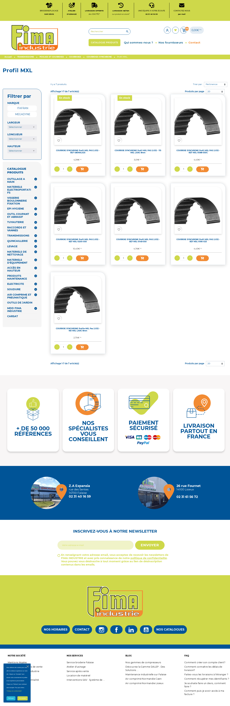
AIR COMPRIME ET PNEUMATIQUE (19, 302)
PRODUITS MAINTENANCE (17, 283)
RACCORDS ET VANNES (16, 235)
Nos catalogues (170, 636)
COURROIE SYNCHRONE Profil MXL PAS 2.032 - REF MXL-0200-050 (78, 247)
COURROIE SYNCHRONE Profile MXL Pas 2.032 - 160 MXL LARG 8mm (78, 336)
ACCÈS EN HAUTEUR (13, 275)
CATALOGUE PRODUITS (16, 176)
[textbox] (22, 133)
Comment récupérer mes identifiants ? (206, 685)
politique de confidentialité (148, 564)
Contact (82, 636)
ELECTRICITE (15, 290)
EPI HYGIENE (15, 214)
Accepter (22, 698)
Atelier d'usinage (76, 673)
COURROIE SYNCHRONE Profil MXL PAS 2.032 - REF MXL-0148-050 (138, 247)
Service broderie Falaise (80, 668)
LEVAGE (12, 252)
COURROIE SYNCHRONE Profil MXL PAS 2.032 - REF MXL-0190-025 (198, 247)
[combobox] (22, 133)
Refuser (11, 698)
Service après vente (78, 677)
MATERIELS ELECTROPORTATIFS (19, 196)
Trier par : (198, 90)
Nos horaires (55, 636)
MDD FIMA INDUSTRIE (14, 316)
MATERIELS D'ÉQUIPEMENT (17, 267)
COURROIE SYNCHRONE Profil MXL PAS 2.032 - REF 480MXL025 (78, 158)
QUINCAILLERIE (17, 247)
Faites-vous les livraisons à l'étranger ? (206, 680)
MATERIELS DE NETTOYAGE (17, 259)
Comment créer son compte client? (205, 668)
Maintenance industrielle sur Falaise (145, 680)
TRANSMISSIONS (18, 241)
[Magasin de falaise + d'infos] (48, 499)
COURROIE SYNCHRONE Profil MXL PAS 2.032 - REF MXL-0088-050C (198, 158)
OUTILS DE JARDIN (19, 309)
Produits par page (194, 97)
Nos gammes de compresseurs (143, 668)
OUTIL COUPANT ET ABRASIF (18, 222)
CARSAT (12, 322)
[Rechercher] (80, 36)
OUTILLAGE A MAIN (16, 186)
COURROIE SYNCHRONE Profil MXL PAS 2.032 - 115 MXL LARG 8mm (138, 158)
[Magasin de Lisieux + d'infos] (155, 499)
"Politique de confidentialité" (14, 691)
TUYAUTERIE (15, 228)
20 (209, 97)
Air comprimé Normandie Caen (143, 685)
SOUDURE (13, 295)
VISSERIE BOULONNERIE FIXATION (17, 207)
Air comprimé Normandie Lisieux (144, 689)
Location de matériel (78, 681)
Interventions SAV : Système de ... (86, 686)
